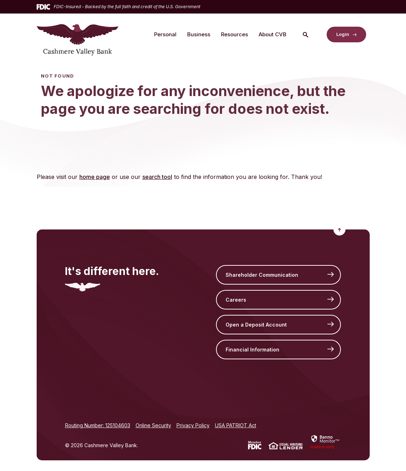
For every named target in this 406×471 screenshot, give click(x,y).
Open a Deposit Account (256, 325)
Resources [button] (234, 34)
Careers (236, 300)
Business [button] (198, 34)
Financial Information (252, 349)
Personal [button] (165, 34)
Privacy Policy (193, 425)
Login (342, 34)
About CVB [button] (272, 34)
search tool (157, 176)
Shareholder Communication (262, 275)
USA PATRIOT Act (235, 425)
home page (94, 176)
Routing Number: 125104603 (97, 425)
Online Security (153, 425)
